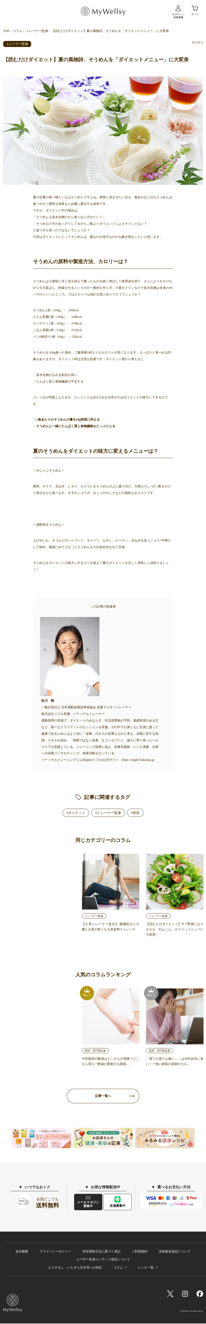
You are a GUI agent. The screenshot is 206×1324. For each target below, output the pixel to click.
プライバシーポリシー (55, 1252)
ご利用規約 (139, 1252)
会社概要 (22, 1252)
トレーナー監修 (37, 31)
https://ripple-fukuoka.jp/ (138, 760)
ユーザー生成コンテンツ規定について (103, 1260)
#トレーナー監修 (108, 813)
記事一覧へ (103, 1096)
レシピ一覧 (146, 1268)
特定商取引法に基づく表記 (102, 1252)
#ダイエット (75, 813)
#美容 (135, 813)
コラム (17, 31)
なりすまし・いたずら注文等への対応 (75, 1268)
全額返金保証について (174, 1252)
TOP (6, 31)
